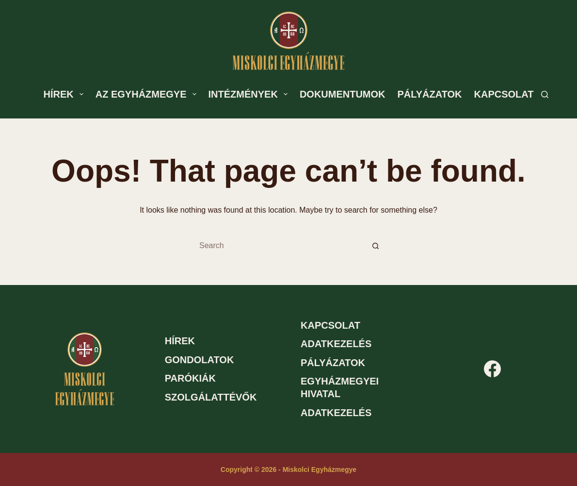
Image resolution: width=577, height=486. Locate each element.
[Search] (544, 94)
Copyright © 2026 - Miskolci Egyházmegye (288, 469)
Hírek (65, 94)
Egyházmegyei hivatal (340, 387)
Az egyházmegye (148, 94)
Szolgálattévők (211, 397)
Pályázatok (430, 94)
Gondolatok (199, 359)
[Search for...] (279, 245)
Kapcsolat (504, 94)
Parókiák (190, 378)
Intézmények (249, 94)
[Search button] (375, 245)
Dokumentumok (342, 94)
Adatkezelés (336, 343)
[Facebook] (492, 368)
